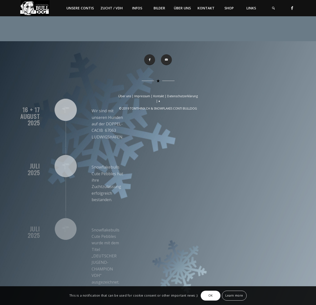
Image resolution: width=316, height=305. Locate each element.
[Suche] (273, 8)
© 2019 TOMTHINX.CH (135, 108)
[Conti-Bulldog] (35, 8)
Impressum (142, 96)
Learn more (234, 295)
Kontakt (158, 96)
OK (210, 295)
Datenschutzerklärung (182, 96)
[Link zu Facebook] (292, 8)
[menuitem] (80, 8)
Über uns (124, 96)
